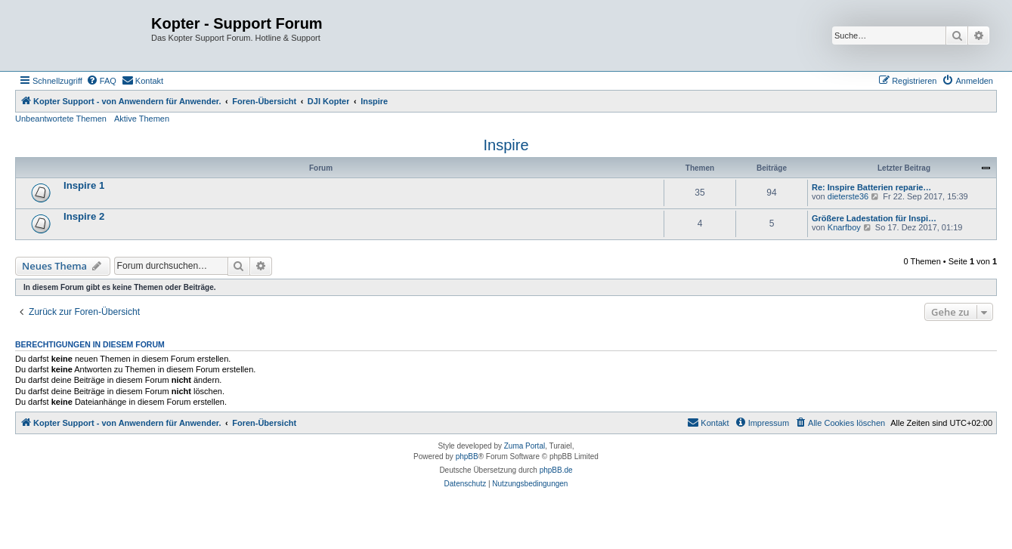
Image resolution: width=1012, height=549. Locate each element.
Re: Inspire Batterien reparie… (871, 187)
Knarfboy (844, 227)
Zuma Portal (524, 446)
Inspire (505, 145)
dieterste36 (848, 196)
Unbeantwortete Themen (61, 118)
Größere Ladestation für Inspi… (874, 218)
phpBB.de (556, 470)
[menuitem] (101, 81)
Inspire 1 (83, 185)
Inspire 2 (83, 216)
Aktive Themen (141, 118)
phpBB (467, 456)
